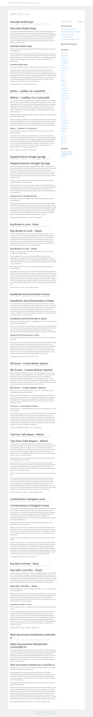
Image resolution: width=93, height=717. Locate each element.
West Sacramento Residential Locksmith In (33, 636)
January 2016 (64, 118)
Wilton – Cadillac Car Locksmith (27, 91)
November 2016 (65, 93)
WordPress (54, 714)
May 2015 (63, 138)
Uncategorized (38, 24)
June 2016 (63, 106)
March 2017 (64, 83)
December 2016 (65, 90)
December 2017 (65, 60)
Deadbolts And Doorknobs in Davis (29, 294)
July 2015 (63, 133)
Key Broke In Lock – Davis (24, 224)
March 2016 (64, 113)
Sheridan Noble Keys (21, 21)
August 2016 (64, 101)
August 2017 (64, 70)
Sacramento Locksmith (66, 154)
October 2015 (64, 126)
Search (80, 21)
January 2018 (64, 58)
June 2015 (63, 136)
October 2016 (64, 95)
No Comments (46, 24)
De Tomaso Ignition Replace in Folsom (70, 39)
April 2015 (63, 141)
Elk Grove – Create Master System (29, 363)
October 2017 (64, 65)
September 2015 (65, 128)
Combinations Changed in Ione (27, 499)
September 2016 (65, 98)
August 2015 (64, 131)
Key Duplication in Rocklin (67, 36)
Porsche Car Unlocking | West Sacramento (71, 31)
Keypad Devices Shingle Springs (28, 156)
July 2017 (63, 73)
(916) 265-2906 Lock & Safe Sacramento (23, 3)
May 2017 (63, 78)
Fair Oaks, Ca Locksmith (66, 153)
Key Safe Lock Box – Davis (24, 563)
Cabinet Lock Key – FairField (67, 34)
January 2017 (64, 88)
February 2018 (64, 55)
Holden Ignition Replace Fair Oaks (69, 29)
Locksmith (63, 156)
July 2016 (63, 103)
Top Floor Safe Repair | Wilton (27, 434)
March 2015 (64, 143)
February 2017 (64, 85)
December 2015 (65, 121)
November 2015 (65, 123)
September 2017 (65, 68)
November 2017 (65, 63)
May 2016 (63, 108)
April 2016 (63, 111)
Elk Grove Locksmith (66, 151)
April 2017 (63, 80)
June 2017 (63, 75)
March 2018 (64, 53)
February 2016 (64, 116)
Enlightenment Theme (45, 714)
